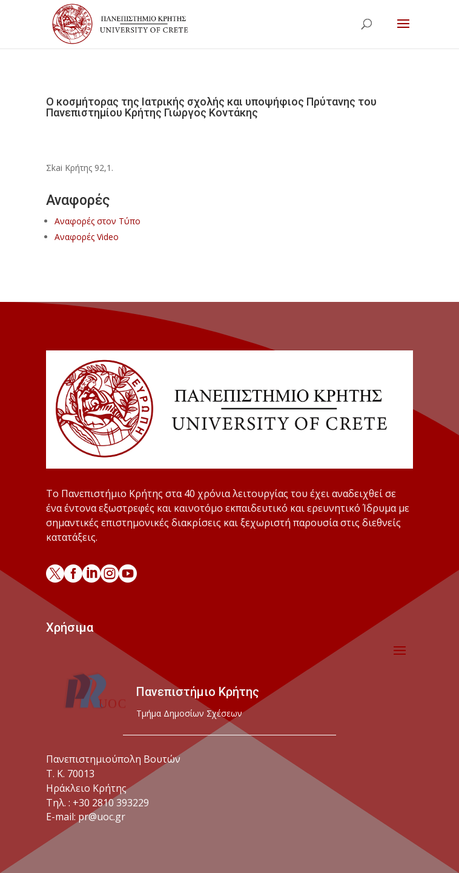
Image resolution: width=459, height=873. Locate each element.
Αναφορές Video (86, 236)
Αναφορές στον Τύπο (97, 221)
